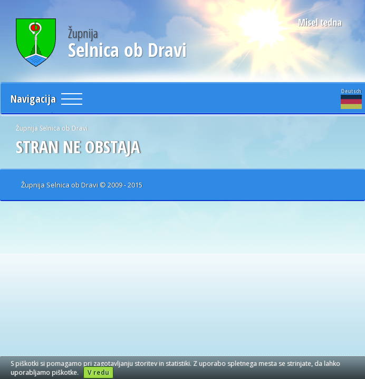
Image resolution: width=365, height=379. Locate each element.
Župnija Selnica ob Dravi (52, 128)
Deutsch (351, 98)
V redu (98, 372)
